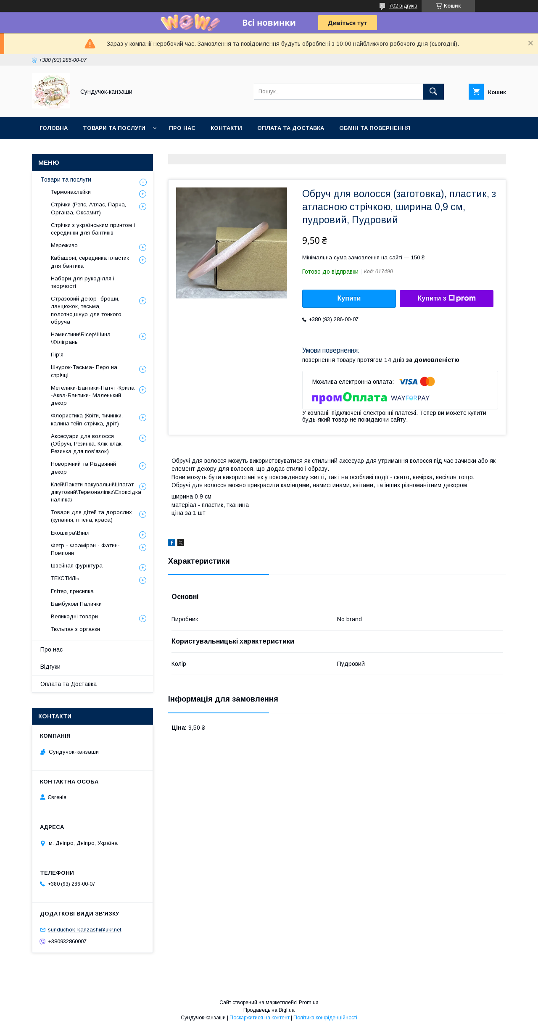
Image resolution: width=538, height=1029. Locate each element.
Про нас (182, 128)
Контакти (226, 128)
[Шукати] (433, 92)
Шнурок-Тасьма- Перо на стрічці (84, 371)
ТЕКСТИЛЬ (65, 578)
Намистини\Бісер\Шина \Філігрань (81, 338)
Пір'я (57, 354)
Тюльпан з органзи (75, 629)
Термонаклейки (71, 192)
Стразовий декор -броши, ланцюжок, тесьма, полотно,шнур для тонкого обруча (86, 310)
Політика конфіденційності (325, 1018)
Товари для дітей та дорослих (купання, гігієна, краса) (91, 516)
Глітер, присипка (72, 591)
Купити (349, 298)
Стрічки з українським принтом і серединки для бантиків (93, 229)
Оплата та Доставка (290, 128)
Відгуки (50, 666)
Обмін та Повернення (374, 128)
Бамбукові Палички (76, 604)
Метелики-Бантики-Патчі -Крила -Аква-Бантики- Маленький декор (92, 395)
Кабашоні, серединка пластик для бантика (90, 262)
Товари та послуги (114, 128)
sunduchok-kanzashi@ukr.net (84, 929)
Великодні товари (74, 616)
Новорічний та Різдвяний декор (83, 468)
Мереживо (64, 245)
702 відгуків (403, 6)
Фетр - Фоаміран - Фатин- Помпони (85, 549)
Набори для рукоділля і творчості (82, 282)
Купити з (446, 298)
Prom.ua (309, 1002)
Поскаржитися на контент (259, 1018)
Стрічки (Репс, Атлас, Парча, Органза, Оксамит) (88, 208)
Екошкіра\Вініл (70, 533)
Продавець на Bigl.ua (269, 1010)
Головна (54, 128)
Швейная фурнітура (77, 565)
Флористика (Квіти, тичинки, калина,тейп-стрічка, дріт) (87, 419)
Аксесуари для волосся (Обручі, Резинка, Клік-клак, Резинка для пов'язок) (87, 443)
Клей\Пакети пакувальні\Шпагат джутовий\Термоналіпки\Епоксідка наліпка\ (96, 492)
